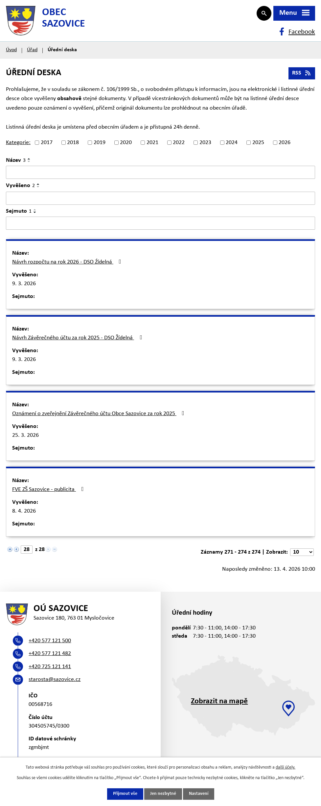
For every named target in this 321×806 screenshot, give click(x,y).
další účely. (285, 767)
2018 (73, 146)
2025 (258, 146)
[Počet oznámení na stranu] (302, 555)
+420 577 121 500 (50, 646)
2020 (126, 146)
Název (16, 163)
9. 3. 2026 (24, 287)
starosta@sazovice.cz (54, 685)
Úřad (32, 53)
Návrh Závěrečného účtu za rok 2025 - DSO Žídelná (78, 341)
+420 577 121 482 (50, 658)
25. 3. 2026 (25, 438)
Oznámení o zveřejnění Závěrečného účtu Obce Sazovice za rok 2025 (99, 417)
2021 (152, 146)
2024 (232, 146)
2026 (284, 146)
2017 (47, 146)
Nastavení (198, 794)
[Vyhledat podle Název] (160, 175)
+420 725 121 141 (50, 671)
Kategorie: (18, 146)
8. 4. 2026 (24, 514)
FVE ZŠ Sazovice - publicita (49, 492)
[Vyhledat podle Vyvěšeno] (160, 201)
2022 (179, 146)
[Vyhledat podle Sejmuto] (160, 226)
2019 (99, 146)
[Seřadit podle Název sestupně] (29, 164)
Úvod (11, 53)
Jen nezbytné (163, 794)
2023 (205, 146)
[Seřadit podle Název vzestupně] (29, 162)
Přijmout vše (125, 794)
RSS (302, 76)
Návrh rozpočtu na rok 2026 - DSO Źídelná (68, 265)
